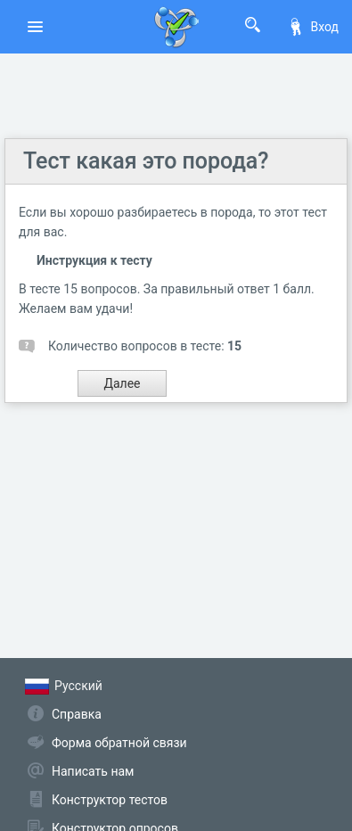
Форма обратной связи (119, 743)
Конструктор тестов (110, 800)
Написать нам (93, 771)
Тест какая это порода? (146, 161)
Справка (77, 714)
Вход (313, 27)
